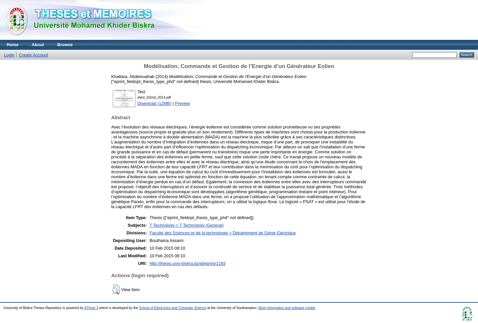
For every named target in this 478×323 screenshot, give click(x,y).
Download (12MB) (154, 103)
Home (13, 44)
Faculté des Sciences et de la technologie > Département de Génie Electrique (222, 232)
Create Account (33, 54)
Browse (65, 44)
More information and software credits (286, 308)
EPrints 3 (91, 308)
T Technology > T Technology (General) (186, 225)
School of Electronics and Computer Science (172, 308)
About (38, 44)
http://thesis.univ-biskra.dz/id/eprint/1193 (187, 263)
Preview (182, 103)
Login (9, 54)
